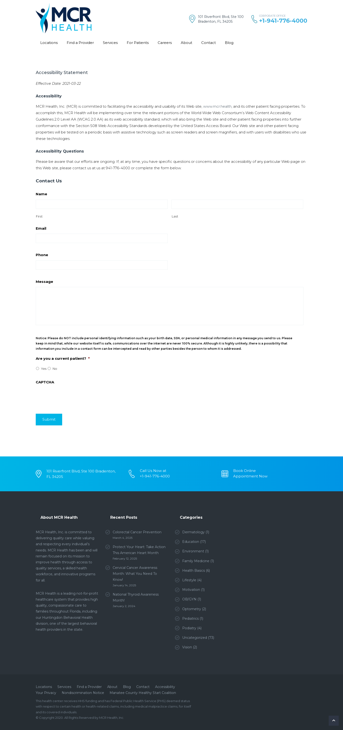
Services (110, 42)
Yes (43, 368)
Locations (49, 42)
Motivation (191, 589)
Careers (165, 42)
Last (175, 216)
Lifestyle (189, 580)
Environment (193, 551)
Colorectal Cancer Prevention (137, 532)
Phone (42, 255)
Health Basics (193, 570)
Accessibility (165, 687)
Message (44, 281)
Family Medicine (195, 561)
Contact (208, 42)
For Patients (138, 42)
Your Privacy (46, 693)
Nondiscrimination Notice (83, 693)
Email (41, 228)
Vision (187, 647)
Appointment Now (250, 476)
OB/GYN (189, 599)
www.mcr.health (217, 106)
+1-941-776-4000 (283, 20)
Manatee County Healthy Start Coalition (143, 693)
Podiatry (189, 628)
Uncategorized (194, 637)
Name (41, 194)
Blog (229, 42)
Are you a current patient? (63, 358)
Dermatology (193, 532)
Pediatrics (190, 618)
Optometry (191, 609)
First (39, 216)
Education (190, 542)
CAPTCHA (45, 382)
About (186, 42)
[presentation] (72, 441)
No (55, 368)
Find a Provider (80, 42)
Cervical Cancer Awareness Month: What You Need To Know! (135, 574)
